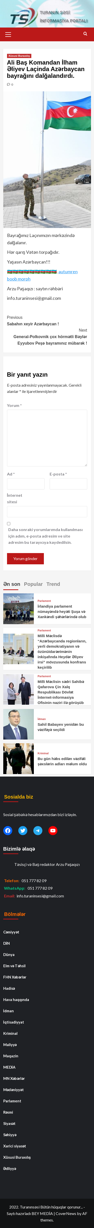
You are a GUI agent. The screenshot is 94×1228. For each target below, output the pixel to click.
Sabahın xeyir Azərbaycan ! (47, 320)
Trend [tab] (53, 584)
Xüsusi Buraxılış (19, 55)
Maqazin (10, 1056)
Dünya (9, 954)
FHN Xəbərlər (15, 977)
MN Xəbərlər (14, 1078)
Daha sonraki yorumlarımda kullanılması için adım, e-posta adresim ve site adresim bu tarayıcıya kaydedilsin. (45, 536)
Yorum (14, 405)
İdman (42, 719)
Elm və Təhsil (14, 965)
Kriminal (43, 753)
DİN (6, 943)
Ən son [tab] (11, 584)
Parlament (44, 601)
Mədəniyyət (13, 1089)
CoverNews (66, 1213)
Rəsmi (8, 1112)
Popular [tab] (33, 584)
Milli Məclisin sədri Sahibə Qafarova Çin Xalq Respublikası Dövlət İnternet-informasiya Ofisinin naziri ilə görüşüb (61, 692)
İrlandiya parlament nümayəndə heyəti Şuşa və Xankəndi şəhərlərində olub (62, 611)
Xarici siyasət (14, 1146)
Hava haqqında (16, 999)
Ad (11, 473)
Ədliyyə (9, 1168)
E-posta (58, 473)
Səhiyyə (10, 1134)
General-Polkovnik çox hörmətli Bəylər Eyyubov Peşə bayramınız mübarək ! (47, 336)
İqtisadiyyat (13, 1022)
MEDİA (9, 1067)
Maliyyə (10, 1044)
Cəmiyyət (11, 932)
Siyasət (9, 1123)
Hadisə (9, 988)
